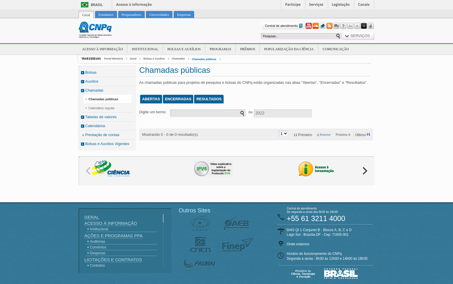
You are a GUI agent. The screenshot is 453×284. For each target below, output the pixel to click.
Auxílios (92, 81)
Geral (133, 58)
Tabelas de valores (100, 117)
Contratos (97, 265)
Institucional (145, 49)
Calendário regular (101, 108)
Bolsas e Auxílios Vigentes (107, 144)
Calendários (95, 126)
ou (250, 112)
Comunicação (336, 49)
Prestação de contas (102, 135)
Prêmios (247, 49)
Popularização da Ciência (288, 49)
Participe (293, 4)
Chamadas (178, 58)
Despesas (97, 253)
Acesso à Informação (102, 49)
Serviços (316, 4)
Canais (364, 4)
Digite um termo (152, 112)
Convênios (98, 247)
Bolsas (90, 72)
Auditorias (97, 242)
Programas (220, 49)
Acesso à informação (134, 4)
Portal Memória (113, 58)
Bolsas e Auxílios (183, 49)
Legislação (341, 4)
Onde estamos (298, 244)
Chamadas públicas (204, 59)
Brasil (97, 4)
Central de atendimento (284, 26)
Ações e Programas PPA (113, 235)
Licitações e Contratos (113, 259)
